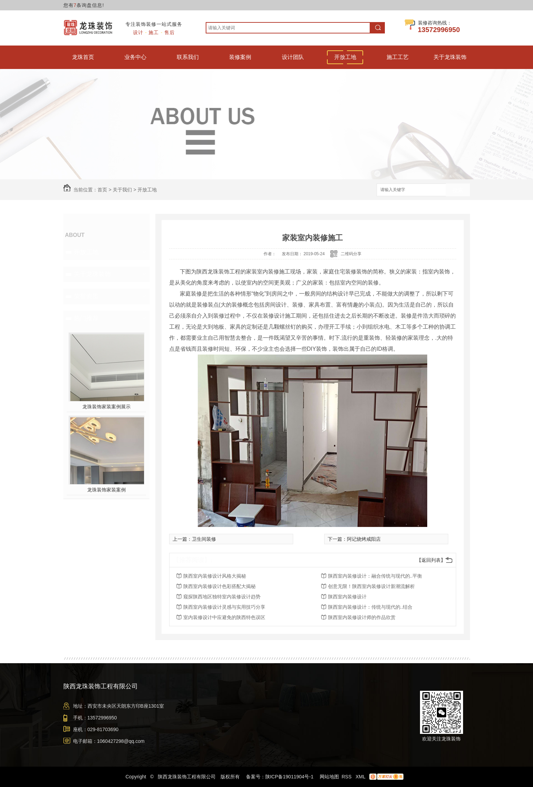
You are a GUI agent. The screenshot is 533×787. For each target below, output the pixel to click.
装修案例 (240, 57)
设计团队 (293, 57)
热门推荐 (86, 318)
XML (361, 776)
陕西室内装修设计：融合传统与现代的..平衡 (375, 576)
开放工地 (345, 57)
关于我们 (122, 189)
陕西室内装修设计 (347, 596)
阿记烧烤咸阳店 (364, 539)
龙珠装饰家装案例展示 (106, 406)
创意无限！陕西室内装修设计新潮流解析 (371, 586)
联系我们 (188, 57)
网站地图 (329, 776)
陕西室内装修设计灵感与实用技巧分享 (224, 607)
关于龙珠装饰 (450, 57)
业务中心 (135, 57)
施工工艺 (398, 57)
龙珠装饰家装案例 (106, 489)
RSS (347, 776)
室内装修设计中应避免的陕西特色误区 (224, 617)
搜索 (457, 190)
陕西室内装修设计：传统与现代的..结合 (370, 607)
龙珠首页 (83, 57)
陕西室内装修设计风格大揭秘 (214, 576)
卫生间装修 (204, 539)
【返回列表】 (431, 560)
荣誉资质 (86, 296)
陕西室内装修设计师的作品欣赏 (362, 617)
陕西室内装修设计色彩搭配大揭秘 (219, 586)
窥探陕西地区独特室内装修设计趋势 (221, 596)
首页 (102, 189)
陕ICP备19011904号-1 (289, 776)
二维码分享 (351, 253)
